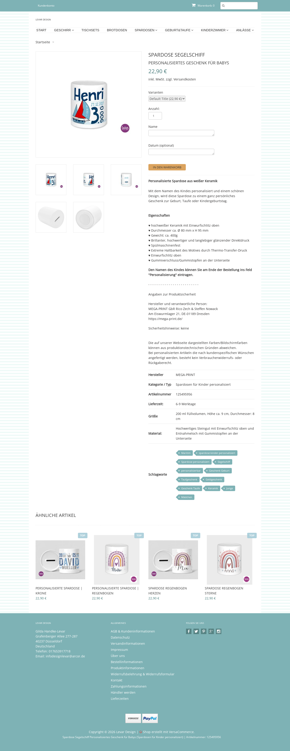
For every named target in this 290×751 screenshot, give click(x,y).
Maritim (186, 453)
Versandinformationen (128, 643)
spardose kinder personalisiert (217, 453)
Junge (229, 488)
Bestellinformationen (127, 662)
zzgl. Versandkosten (181, 79)
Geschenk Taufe (190, 488)
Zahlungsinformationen (129, 686)
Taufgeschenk (189, 479)
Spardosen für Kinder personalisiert (203, 384)
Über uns (118, 656)
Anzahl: (154, 109)
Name (152, 126)
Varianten (155, 92)
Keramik (213, 488)
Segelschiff (224, 461)
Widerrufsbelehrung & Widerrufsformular (142, 674)
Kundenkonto (46, 5)
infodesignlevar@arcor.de (65, 656)
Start (41, 30)
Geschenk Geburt (219, 470)
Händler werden (123, 692)
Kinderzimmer (214, 30)
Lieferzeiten (120, 698)
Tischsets (90, 30)
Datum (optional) (161, 145)
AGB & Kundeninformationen (133, 631)
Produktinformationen (127, 668)
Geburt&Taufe (179, 30)
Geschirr (64, 30)
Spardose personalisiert (195, 461)
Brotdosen (117, 30)
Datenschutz (120, 637)
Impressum (119, 649)
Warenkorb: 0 (203, 5)
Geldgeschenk (214, 479)
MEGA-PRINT (185, 375)
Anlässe (245, 30)
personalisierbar (191, 470)
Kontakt (116, 680)
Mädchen (186, 497)
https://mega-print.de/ (165, 319)
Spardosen (146, 30)
